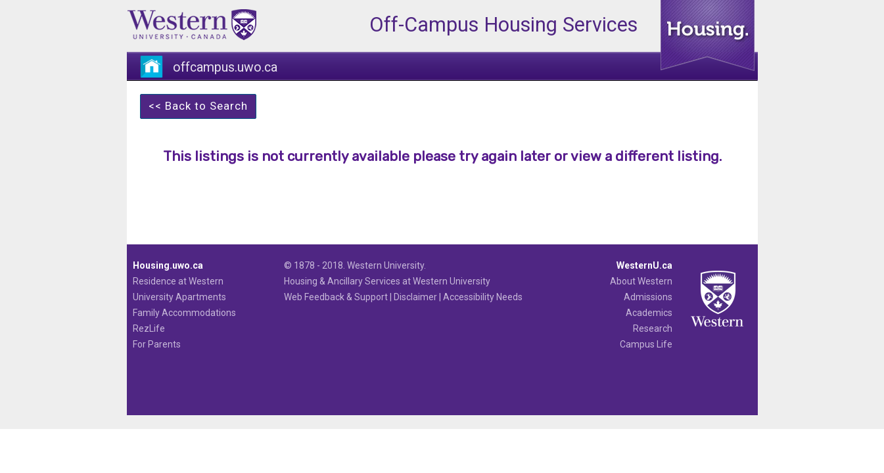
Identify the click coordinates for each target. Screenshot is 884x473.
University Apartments (179, 297)
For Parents (157, 344)
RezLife (149, 328)
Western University (385, 265)
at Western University (446, 281)
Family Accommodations (184, 312)
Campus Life (646, 344)
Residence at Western (178, 281)
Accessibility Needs (483, 297)
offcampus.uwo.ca (225, 67)
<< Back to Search (198, 105)
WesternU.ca (644, 265)
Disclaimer (415, 297)
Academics (649, 312)
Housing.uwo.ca (168, 265)
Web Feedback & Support (336, 297)
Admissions (648, 297)
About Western (641, 281)
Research (652, 328)
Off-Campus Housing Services (503, 24)
